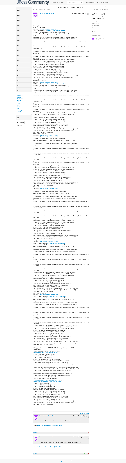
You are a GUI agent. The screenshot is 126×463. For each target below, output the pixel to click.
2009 (18, 118)
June (18, 103)
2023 (18, 25)
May (18, 105)
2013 (18, 75)
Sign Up (106, 2)
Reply (35, 409)
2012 (18, 80)
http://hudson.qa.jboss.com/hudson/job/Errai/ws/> (46, 352)
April (18, 106)
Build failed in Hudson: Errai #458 (100, 9)
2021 (18, 35)
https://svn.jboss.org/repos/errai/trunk (49, 29)
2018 (18, 50)
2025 (18, 15)
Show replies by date (84, 413)
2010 (18, 90)
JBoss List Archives (40, 2)
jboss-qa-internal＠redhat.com (47, 13)
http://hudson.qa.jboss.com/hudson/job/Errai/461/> (49, 425)
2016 (18, 60)
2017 (18, 55)
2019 (18, 45)
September (20, 98)
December (19, 94)
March (18, 108)
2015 (18, 65)
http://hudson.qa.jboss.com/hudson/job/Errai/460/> (48, 21)
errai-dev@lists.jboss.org (98, 18)
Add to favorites (96, 27)
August (19, 100)
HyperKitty (62, 461)
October (19, 97)
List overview (20, 122)
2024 (18, 20)
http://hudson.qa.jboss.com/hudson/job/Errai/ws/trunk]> (47, 381)
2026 (18, 10)
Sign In (99, 2)
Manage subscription (97, 21)
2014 (18, 70)
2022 (18, 30)
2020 (18, 40)
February (19, 110)
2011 (18, 85)
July (18, 102)
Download (19, 125)
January (19, 111)
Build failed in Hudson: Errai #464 (41, 9)
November (19, 95)
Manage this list (90, 2)
